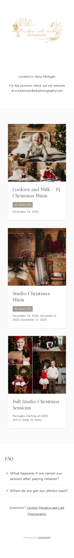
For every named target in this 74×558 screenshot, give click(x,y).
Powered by (37, 537)
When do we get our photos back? (39, 490)
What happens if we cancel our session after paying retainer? (36, 476)
